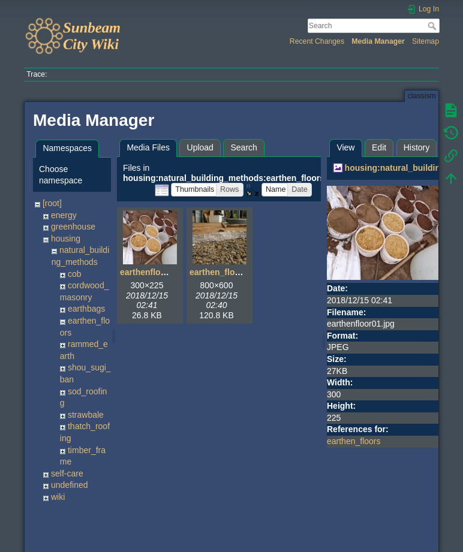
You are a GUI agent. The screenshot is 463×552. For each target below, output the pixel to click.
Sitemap (425, 41)
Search (433, 26)
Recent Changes (317, 41)
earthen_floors (354, 441)
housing (65, 238)
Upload (200, 147)
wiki (58, 497)
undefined (69, 485)
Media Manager (378, 41)
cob (75, 274)
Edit (379, 147)
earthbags (86, 308)
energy (64, 215)
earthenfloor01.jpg (156, 272)
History (417, 147)
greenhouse (73, 226)
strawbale (86, 415)
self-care (67, 473)
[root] (52, 203)
